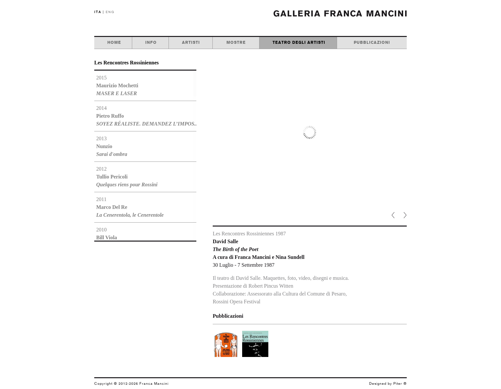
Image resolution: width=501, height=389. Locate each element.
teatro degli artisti (299, 42)
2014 (145, 116)
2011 (130, 207)
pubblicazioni (372, 42)
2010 (134, 237)
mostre (236, 42)
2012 (126, 176)
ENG (110, 12)
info (151, 42)
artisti (191, 42)
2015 (117, 85)
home (114, 42)
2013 (111, 146)
